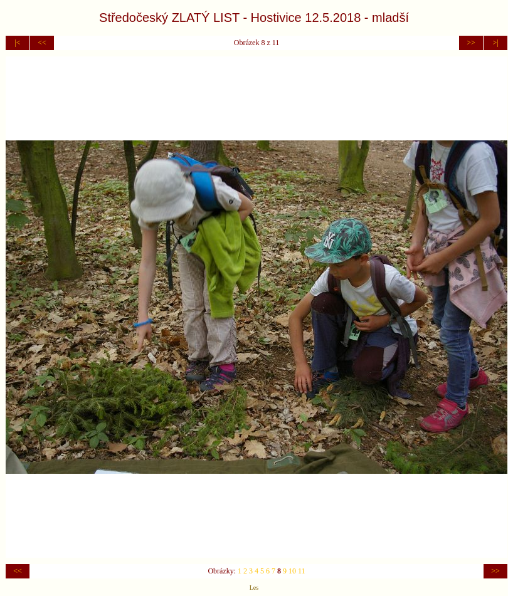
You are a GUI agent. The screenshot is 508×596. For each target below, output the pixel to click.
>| (495, 42)
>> (471, 42)
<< (42, 42)
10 (292, 571)
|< (17, 42)
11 (301, 571)
